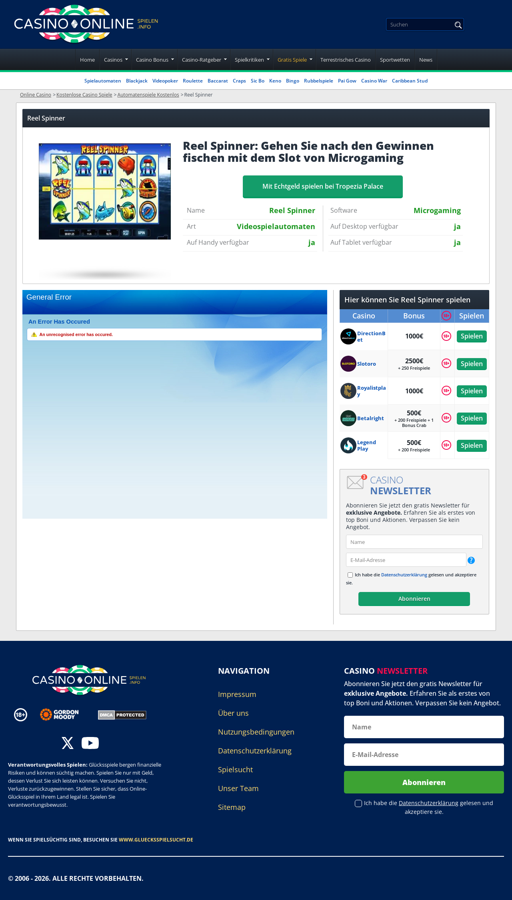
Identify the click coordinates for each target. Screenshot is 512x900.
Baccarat (218, 80)
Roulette (193, 80)
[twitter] (68, 744)
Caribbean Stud (410, 80)
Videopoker (165, 80)
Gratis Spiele (292, 59)
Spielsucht (235, 769)
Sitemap (232, 807)
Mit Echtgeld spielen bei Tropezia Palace (322, 186)
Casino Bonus (152, 59)
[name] (414, 542)
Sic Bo (257, 80)
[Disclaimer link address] (65, 714)
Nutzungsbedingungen (256, 732)
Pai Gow (347, 80)
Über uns (233, 713)
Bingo (292, 80)
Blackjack (137, 80)
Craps (239, 80)
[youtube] (90, 744)
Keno (275, 80)
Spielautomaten (102, 80)
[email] (406, 560)
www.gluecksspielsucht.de (156, 839)
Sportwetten (395, 59)
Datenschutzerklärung (404, 575)
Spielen (472, 336)
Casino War (374, 80)
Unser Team (238, 788)
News (425, 59)
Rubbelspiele (318, 80)
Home (87, 59)
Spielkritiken (249, 59)
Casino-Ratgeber (201, 59)
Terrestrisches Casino (345, 59)
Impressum (237, 694)
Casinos (113, 59)
